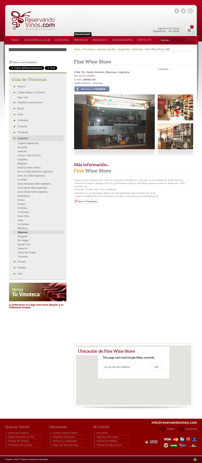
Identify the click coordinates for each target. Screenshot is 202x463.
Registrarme (159, 31)
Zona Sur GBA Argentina (31, 175)
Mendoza (22, 228)
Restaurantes (122, 40)
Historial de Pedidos (107, 441)
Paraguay (22, 132)
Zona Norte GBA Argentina (32, 187)
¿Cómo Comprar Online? (65, 433)
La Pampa (23, 224)
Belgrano (22, 163)
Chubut (21, 204)
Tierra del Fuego (26, 252)
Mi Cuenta (101, 427)
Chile (20, 114)
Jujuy (20, 220)
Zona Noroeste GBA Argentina (34, 183)
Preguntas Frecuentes (63, 437)
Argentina (22, 138)
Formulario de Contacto (20, 445)
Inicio (15, 40)
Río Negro (23, 240)
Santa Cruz (23, 244)
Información (58, 427)
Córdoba (22, 208)
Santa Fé (22, 248)
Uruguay (22, 126)
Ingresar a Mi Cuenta (168, 28)
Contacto (144, 40)
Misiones (23, 232)
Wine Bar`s (100, 40)
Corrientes (23, 212)
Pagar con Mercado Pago (65, 445)
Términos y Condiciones (64, 441)
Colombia (22, 120)
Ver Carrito (173, 31)
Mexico (21, 86)
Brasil (20, 108)
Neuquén (22, 236)
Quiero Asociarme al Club (21, 437)
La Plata (22, 179)
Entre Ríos (23, 216)
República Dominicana (29, 102)
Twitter (171, 428)
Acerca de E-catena (18, 433)
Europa (21, 261)
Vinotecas (80, 40)
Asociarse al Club (37, 40)
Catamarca (23, 195)
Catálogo (62, 40)
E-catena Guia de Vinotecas (35, 20)
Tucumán (22, 256)
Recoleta (22, 147)
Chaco (21, 199)
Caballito (22, 159)
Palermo (22, 151)
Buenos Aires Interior (29, 167)
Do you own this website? (117, 367)
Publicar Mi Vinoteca (18, 441)
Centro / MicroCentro (29, 155)
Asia (19, 273)
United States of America (31, 92)
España (21, 267)
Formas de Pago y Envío (109, 445)
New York (22, 97)
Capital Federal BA (27, 143)
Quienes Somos (17, 427)
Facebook (191, 428)
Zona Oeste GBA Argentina (32, 191)
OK (156, 367)
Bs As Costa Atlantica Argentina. (35, 171)
